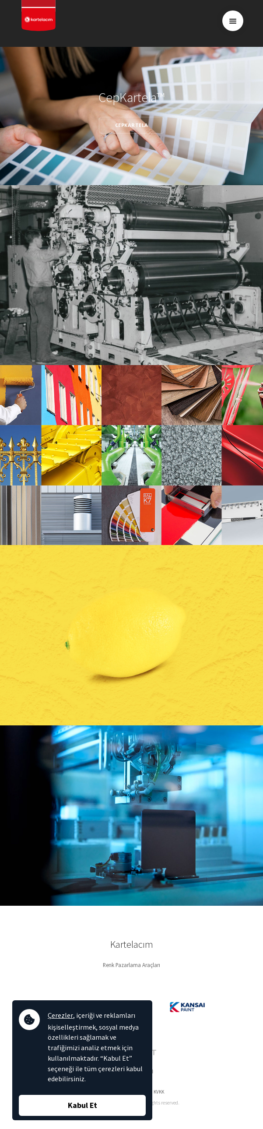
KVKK (159, 1092)
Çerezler (60, 1015)
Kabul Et (82, 1105)
